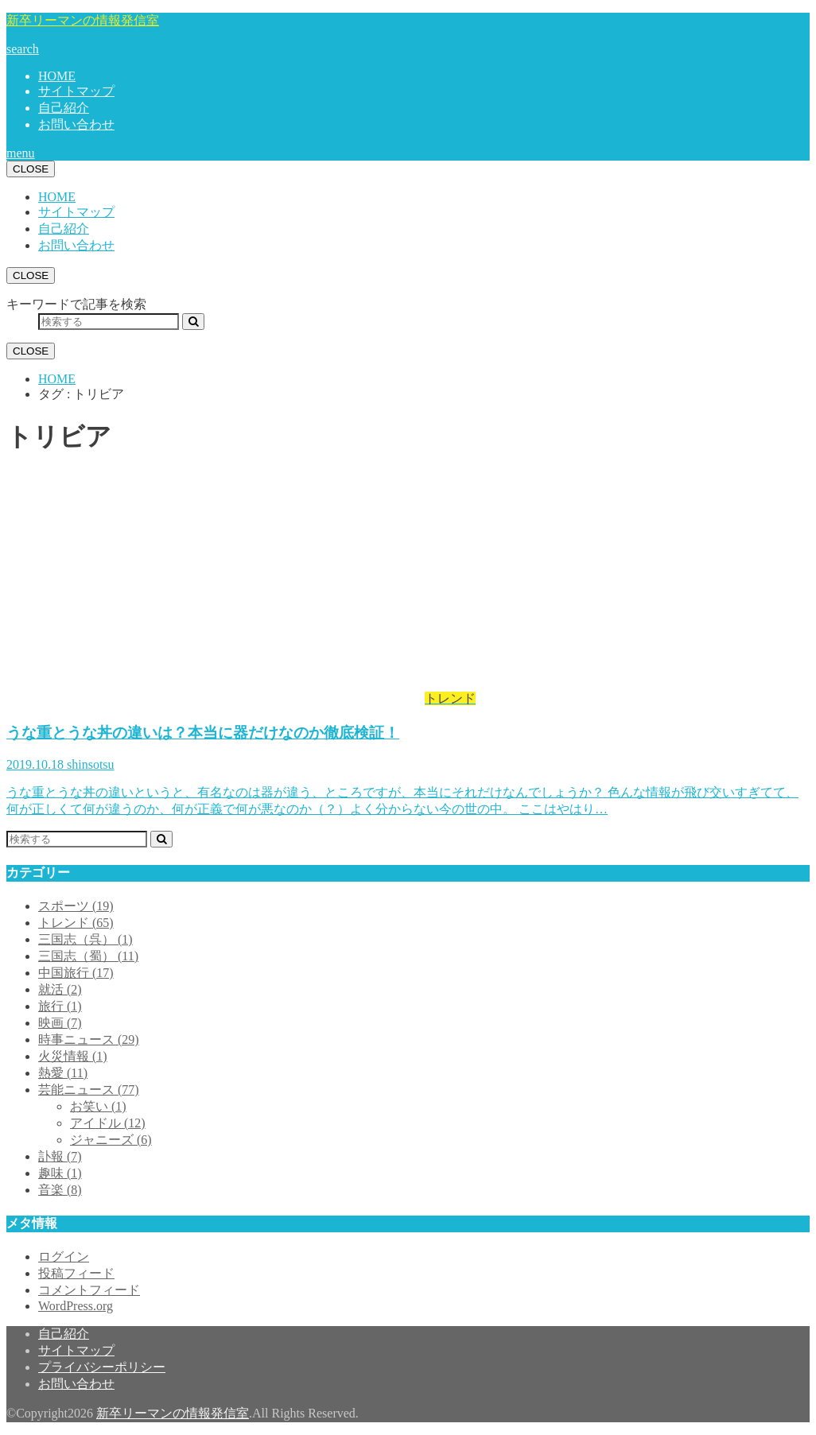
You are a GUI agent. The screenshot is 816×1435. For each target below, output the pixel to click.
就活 (60, 989)
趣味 (60, 1173)
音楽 (60, 1189)
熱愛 (62, 1073)
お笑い (98, 1106)
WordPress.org (75, 1306)
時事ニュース (88, 1039)
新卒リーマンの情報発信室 (82, 20)
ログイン (63, 1256)
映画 (60, 1023)
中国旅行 (76, 972)
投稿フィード (76, 1273)
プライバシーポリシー (101, 1367)
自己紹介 (63, 107)
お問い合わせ (76, 124)
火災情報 (72, 1056)
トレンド (76, 922)
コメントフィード (89, 1290)
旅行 (60, 1006)
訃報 (60, 1156)
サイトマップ (76, 91)
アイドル (108, 1123)
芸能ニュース (88, 1089)
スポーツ (76, 906)
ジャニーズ (111, 1139)
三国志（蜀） (88, 956)
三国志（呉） (85, 939)
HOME (57, 76)
